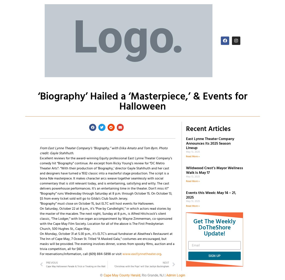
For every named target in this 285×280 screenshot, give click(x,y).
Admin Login (175, 275)
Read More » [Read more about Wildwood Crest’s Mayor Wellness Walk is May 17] (193, 181)
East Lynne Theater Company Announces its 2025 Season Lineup (210, 143)
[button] (92, 127)
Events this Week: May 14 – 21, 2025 (211, 195)
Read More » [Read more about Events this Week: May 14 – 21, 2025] (193, 206)
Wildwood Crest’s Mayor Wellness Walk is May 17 (214, 170)
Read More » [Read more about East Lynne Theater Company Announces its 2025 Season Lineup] (193, 156)
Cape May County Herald (122, 275)
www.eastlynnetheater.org (141, 254)
